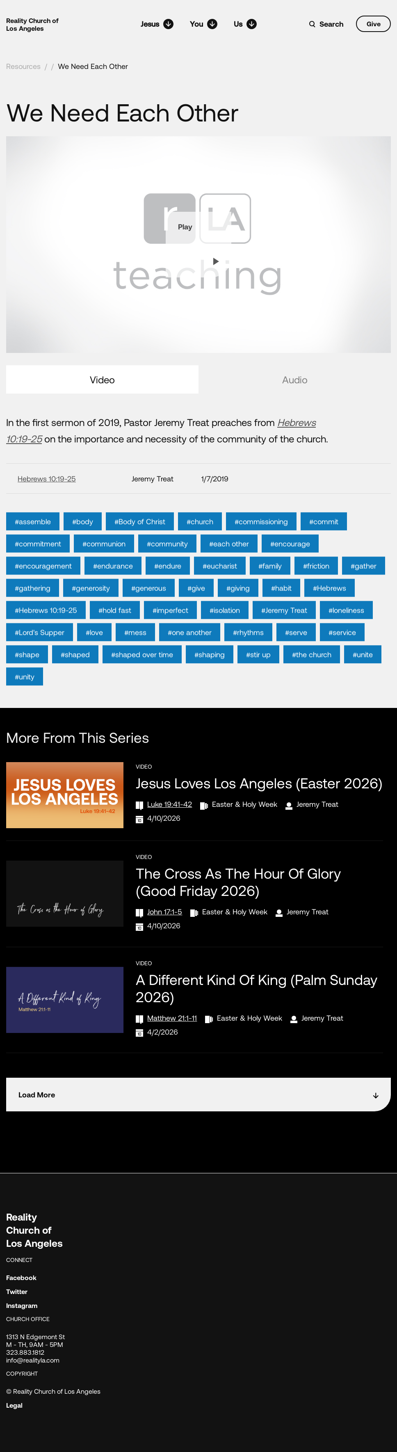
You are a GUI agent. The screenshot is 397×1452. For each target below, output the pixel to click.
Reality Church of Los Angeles (32, 24)
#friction (316, 584)
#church (200, 540)
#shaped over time (142, 673)
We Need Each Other (93, 66)
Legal (14, 1405)
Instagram (21, 1305)
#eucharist (220, 584)
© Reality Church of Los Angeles (53, 1391)
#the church (311, 673)
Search (331, 23)
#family (270, 584)
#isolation (225, 628)
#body (82, 540)
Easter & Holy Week (244, 803)
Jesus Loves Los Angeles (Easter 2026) (259, 782)
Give (374, 23)
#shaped (75, 673)
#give (196, 606)
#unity (24, 695)
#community (167, 562)
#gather (363, 584)
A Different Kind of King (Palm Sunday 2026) (256, 988)
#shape (27, 673)
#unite (363, 673)
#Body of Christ (139, 540)
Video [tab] (102, 379)
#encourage (290, 562)
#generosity (91, 606)
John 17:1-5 (164, 911)
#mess (135, 650)
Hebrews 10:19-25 (47, 478)
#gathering (32, 606)
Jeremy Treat (317, 803)
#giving (238, 606)
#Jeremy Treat (284, 628)
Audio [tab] (295, 379)
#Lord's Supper (39, 650)
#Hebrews (329, 606)
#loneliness (346, 628)
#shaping (209, 673)
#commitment (38, 562)
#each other (229, 562)
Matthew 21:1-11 (172, 1017)
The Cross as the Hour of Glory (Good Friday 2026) (238, 881)
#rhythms (248, 650)
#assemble (33, 540)
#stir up (258, 673)
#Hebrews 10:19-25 (46, 628)
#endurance (113, 584)
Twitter (16, 1291)
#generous (148, 606)
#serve (296, 650)
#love (94, 650)
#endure (167, 584)
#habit (281, 606)
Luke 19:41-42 (169, 803)
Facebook (21, 1277)
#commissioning (261, 540)
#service (342, 650)
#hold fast (114, 628)
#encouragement (43, 584)
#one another (190, 650)
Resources (23, 66)
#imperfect (170, 628)
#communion (103, 562)
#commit (323, 540)
